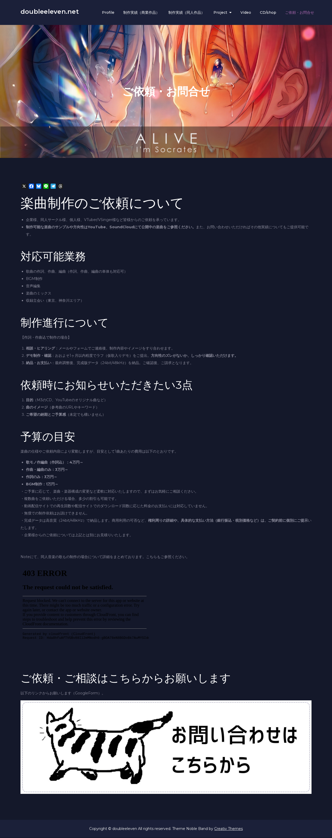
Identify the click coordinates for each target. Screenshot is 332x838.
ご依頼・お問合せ (299, 12)
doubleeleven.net (49, 12)
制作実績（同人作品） (186, 12)
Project (220, 12)
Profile (108, 12)
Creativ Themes (228, 829)
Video (245, 12)
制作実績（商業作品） (141, 12)
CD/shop (268, 12)
